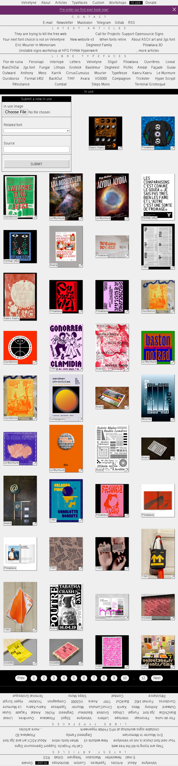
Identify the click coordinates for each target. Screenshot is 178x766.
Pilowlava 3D (153, 45)
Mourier (100, 73)
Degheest (112, 67)
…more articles (147, 51)
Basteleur (93, 67)
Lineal (170, 62)
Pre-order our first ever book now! (84, 10)
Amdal (142, 67)
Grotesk (75, 67)
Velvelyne (94, 62)
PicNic (128, 67)
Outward (9, 73)
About (45, 3)
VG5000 (101, 79)
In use (136, 3)
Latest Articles (90, 28)
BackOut (55, 79)
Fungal (44, 67)
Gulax (171, 67)
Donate (151, 3)
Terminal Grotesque (150, 84)
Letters (75, 62)
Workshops (117, 3)
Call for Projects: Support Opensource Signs (129, 34)
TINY (71, 79)
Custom (98, 3)
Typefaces (80, 3)
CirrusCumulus (77, 73)
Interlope (57, 62)
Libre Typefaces (91, 56)
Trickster (143, 79)
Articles (61, 3)
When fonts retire (113, 39)
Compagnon (121, 79)
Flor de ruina (13, 62)
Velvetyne (29, 3)
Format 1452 (34, 79)
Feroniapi (36, 62)
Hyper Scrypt (165, 79)
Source (9, 143)
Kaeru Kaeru (142, 73)
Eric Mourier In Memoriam (35, 45)
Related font (13, 125)
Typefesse (119, 73)
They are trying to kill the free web (40, 34)
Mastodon (84, 23)
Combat (61, 84)
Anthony (27, 73)
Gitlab (119, 23)
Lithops (59, 67)
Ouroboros (11, 79)
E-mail (48, 23)
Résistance (21, 84)
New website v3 (82, 39)
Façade (157, 67)
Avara (85, 79)
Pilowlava (130, 62)
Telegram (103, 23)
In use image (13, 106)
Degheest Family (99, 45)
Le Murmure (166, 73)
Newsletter (65, 23)
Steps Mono (101, 84)
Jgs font (29, 67)
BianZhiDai (10, 67)
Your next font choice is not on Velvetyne (34, 39)
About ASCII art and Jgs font (153, 39)
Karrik (56, 73)
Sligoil (112, 62)
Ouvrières (152, 62)
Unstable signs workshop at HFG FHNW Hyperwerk (58, 51)
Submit (36, 164)
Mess (42, 73)
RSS (131, 23)
